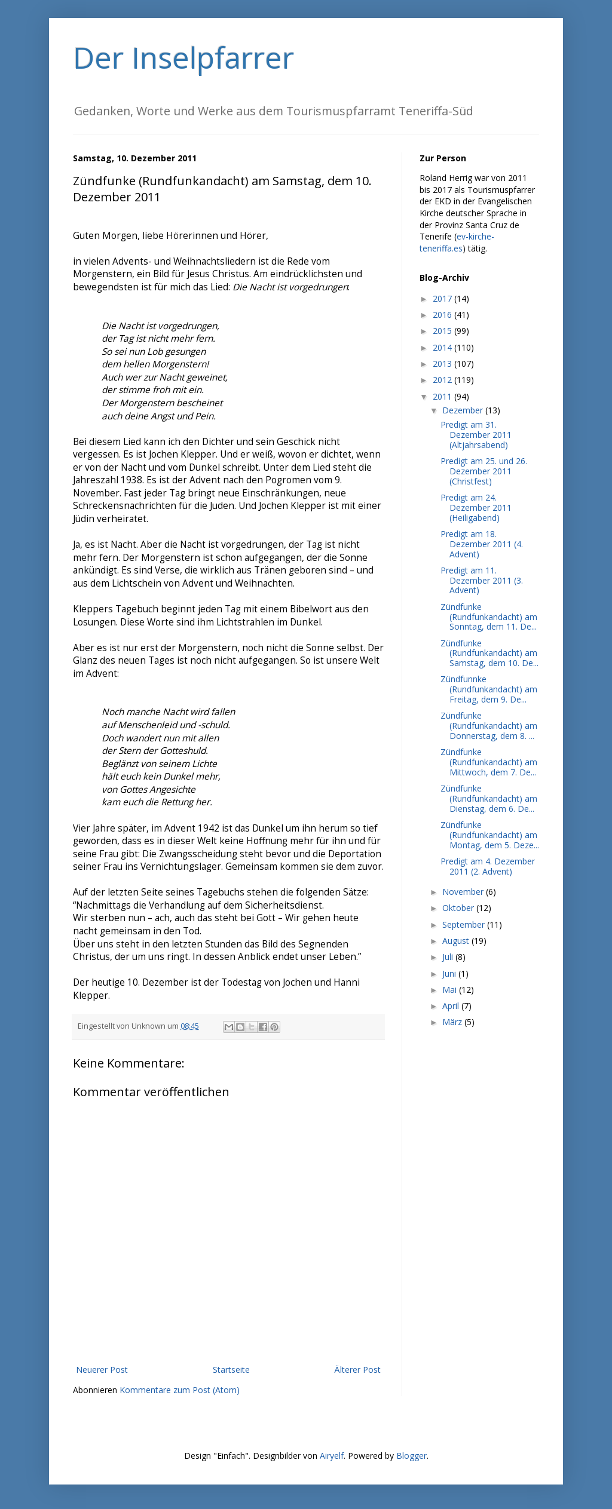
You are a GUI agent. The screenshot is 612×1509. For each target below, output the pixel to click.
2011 (443, 396)
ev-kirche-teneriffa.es (457, 242)
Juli (448, 956)
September (464, 924)
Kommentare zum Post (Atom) (180, 1389)
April (451, 1005)
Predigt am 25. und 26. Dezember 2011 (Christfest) (483, 471)
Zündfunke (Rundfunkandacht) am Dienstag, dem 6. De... (488, 798)
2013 (443, 363)
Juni (450, 973)
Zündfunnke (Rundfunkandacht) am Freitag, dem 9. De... (488, 689)
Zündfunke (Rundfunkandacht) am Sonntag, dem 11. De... (488, 617)
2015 (443, 330)
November (464, 891)
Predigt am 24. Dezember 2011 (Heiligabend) (476, 507)
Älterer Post (357, 1369)
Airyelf (332, 1455)
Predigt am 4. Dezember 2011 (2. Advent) (487, 866)
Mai (450, 989)
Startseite (231, 1369)
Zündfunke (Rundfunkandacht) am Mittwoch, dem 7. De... (488, 762)
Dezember (463, 410)
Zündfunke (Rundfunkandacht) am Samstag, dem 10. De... (489, 653)
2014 (443, 347)
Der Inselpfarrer (183, 57)
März (453, 1022)
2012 (443, 379)
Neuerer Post (102, 1369)
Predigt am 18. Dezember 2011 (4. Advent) (481, 544)
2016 (443, 314)
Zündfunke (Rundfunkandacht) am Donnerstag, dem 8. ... (488, 725)
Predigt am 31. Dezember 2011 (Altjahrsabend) (476, 434)
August (457, 940)
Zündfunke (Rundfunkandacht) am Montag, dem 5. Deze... (489, 835)
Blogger (411, 1455)
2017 (443, 298)
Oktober (459, 907)
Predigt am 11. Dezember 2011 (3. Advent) (481, 580)
